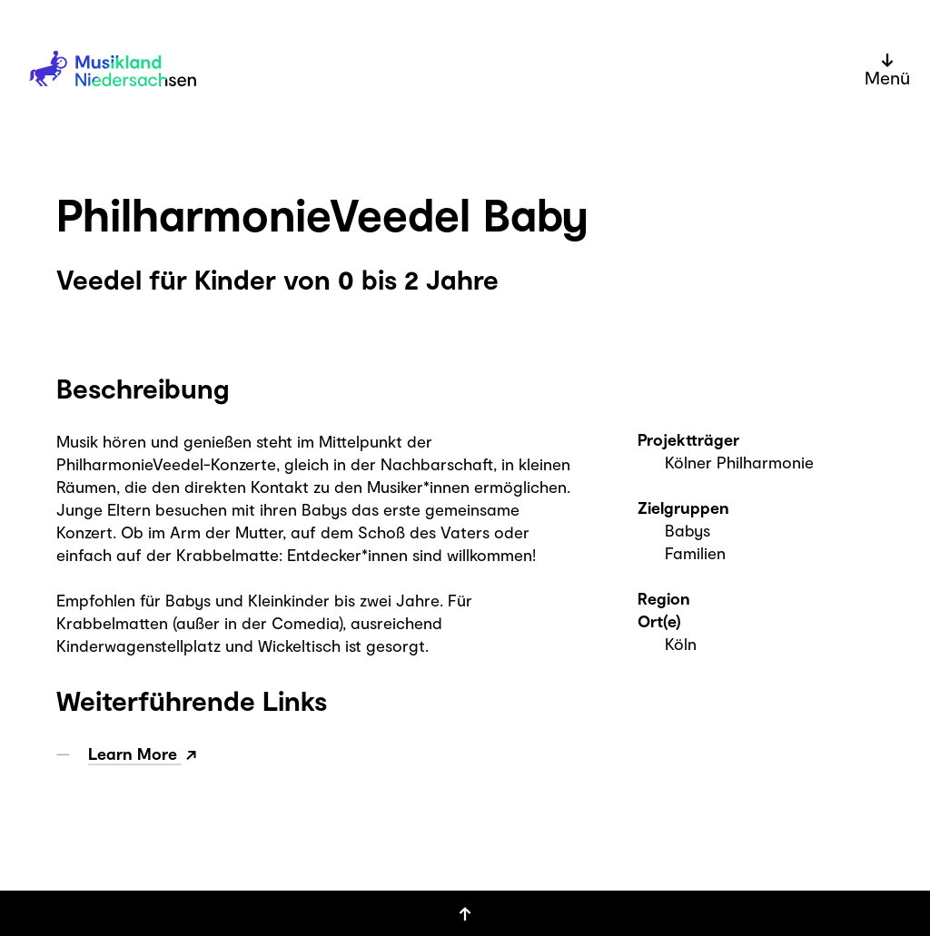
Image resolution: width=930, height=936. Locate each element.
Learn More (135, 754)
